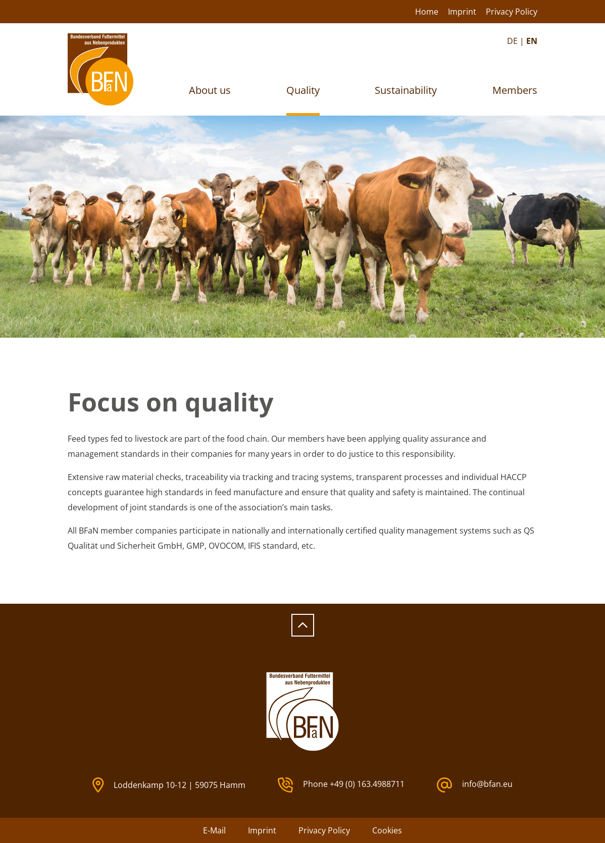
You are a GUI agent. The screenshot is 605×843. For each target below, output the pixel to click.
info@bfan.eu (475, 785)
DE (512, 40)
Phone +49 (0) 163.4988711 (341, 785)
